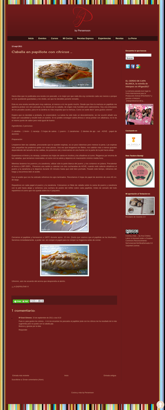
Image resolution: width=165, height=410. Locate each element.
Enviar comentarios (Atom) (33, 380)
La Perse (132, 38)
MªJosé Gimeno (25, 318)
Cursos (54, 38)
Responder (23, 330)
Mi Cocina (67, 38)
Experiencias (104, 38)
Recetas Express (85, 38)
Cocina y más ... (132, 236)
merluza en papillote (105, 104)
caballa (60, 107)
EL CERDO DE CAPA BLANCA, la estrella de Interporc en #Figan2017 (137, 84)
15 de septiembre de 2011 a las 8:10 (47, 318)
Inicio (31, 38)
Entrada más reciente (20, 376)
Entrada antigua (110, 376)
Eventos (42, 38)
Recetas (120, 38)
